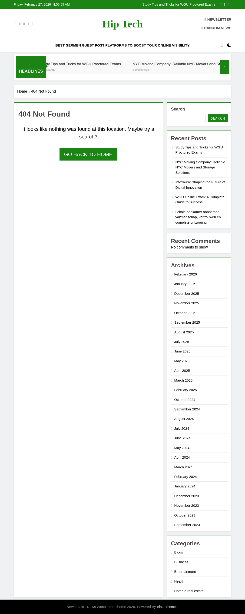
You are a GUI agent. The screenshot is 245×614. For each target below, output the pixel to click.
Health (179, 581)
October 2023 (184, 515)
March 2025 (183, 380)
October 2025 (184, 313)
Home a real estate (188, 591)
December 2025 (186, 293)
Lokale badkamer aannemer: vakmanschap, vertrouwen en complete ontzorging (198, 217)
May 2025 (181, 361)
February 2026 (185, 274)
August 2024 (184, 419)
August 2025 (184, 332)
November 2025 (186, 303)
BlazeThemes (167, 607)
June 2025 (182, 351)
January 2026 (184, 284)
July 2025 (181, 342)
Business (181, 562)
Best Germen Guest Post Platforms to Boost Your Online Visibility (122, 45)
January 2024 (184, 486)
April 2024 (182, 457)
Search (178, 109)
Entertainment (185, 572)
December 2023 (186, 496)
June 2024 (182, 438)
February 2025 (185, 390)
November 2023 (186, 505)
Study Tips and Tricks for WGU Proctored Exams (178, 4)
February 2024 (185, 477)
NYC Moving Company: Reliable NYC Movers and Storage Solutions (200, 167)
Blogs (178, 552)
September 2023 (187, 525)
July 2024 (181, 428)
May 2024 (181, 448)
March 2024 (183, 467)
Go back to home (88, 154)
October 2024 (184, 400)
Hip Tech (122, 24)
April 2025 (182, 370)
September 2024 (187, 409)
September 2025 (187, 322)
